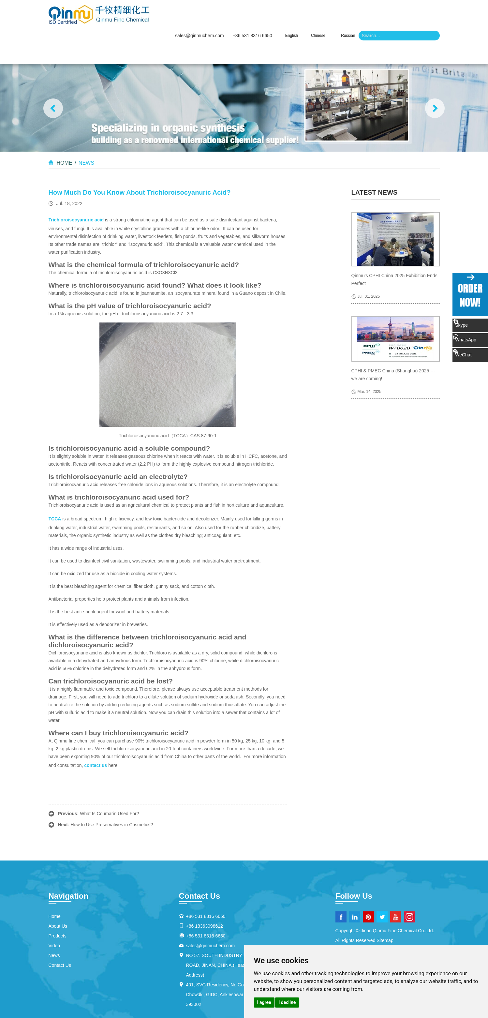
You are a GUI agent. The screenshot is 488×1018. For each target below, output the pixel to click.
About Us (227, 26)
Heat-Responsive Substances (161, 996)
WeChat (476, 344)
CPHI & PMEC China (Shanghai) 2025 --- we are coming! (393, 346)
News (350, 26)
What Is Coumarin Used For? (109, 785)
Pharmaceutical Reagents (75, 1004)
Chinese (318, 7)
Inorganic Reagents (175, 1004)
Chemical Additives (168, 1012)
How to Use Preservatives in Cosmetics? (111, 797)
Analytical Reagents (220, 1004)
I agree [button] (264, 1002)
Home (186, 26)
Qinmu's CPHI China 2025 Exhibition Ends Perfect (394, 251)
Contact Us (393, 26)
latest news (374, 164)
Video (313, 26)
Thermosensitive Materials (99, 996)
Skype (471, 323)
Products (272, 26)
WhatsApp (475, 334)
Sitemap (385, 912)
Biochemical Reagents (128, 1004)
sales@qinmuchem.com (199, 7)
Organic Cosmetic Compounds (223, 1012)
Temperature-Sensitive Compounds (231, 996)
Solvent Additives (126, 1012)
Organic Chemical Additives (76, 1012)
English (291, 7)
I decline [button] (287, 1002)
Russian (348, 7)
